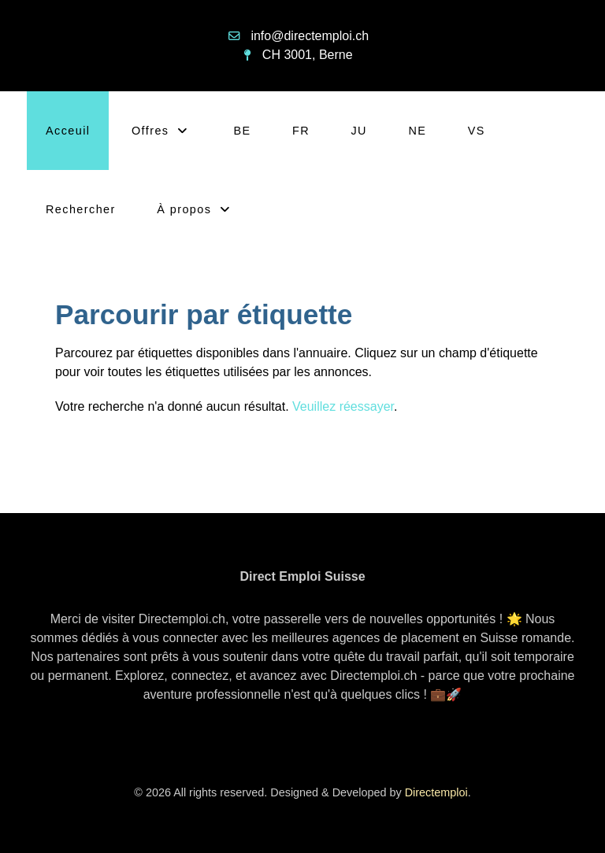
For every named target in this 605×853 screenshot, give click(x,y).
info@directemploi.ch (310, 35)
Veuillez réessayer (343, 406)
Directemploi (436, 792)
